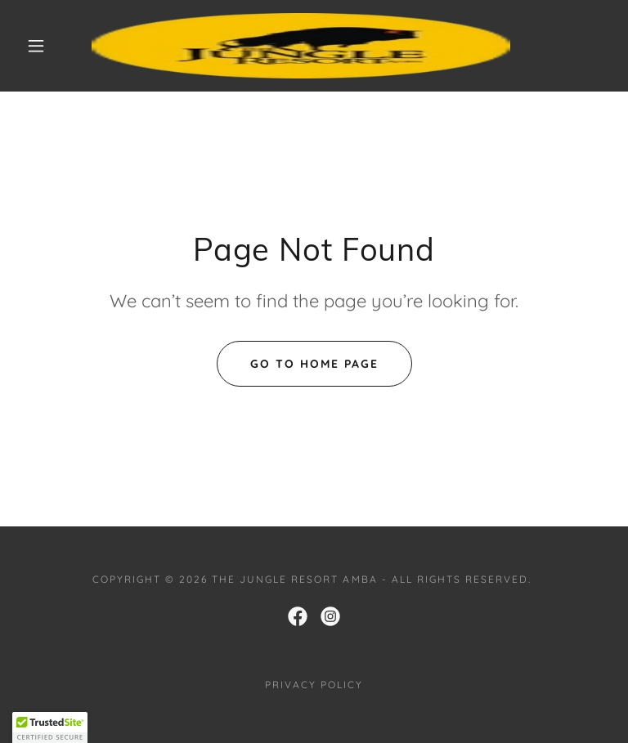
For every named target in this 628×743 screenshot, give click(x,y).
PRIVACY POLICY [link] (314, 684)
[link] (301, 45)
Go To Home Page (314, 363)
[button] (36, 45)
